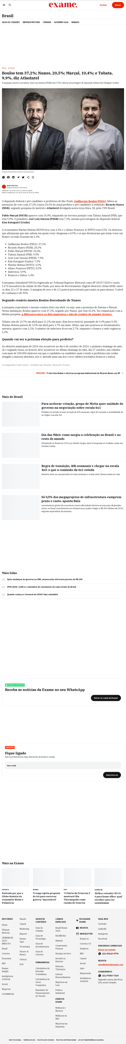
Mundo (23, 919)
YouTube (102, 924)
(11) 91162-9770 (110, 953)
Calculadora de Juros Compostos (43, 982)
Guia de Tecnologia (41, 937)
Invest (5, 984)
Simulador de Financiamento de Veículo (43, 993)
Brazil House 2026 (61, 929)
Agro (82, 968)
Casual (23, 924)
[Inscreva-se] (112, 775)
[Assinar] (103, 5)
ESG (4, 963)
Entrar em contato (107, 949)
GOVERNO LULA (61, 22)
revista (84, 928)
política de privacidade (66, 1040)
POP (22, 964)
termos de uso (29, 1040)
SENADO (75, 22)
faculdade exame (84, 920)
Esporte (23, 934)
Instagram (103, 934)
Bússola (59, 940)
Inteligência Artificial (7, 977)
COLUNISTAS (8, 994)
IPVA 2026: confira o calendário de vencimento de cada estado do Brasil (41, 587)
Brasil (7, 15)
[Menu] (4, 5)
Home (4, 68)
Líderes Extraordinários (62, 975)
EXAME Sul (60, 936)
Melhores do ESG (61, 1017)
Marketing (24, 929)
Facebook (102, 938)
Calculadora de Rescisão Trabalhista (43, 971)
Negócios (6, 989)
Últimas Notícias (6, 931)
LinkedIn (102, 929)
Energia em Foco (63, 953)
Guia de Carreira (39, 953)
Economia (6, 958)
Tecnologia (25, 946)
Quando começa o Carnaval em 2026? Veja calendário (32, 594)
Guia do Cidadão (11, 22)
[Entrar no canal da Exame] (106, 698)
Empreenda (85, 973)
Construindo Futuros (61, 947)
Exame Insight (5, 970)
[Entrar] (118, 5)
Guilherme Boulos (41, 365)
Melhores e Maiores (60, 1009)
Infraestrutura (31, 22)
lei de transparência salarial (91, 1040)
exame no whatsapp (15, 685)
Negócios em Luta (61, 983)
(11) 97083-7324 (110, 975)
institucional (15, 1040)
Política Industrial (60, 991)
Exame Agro (23, 940)
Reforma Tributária (60, 968)
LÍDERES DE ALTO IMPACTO (7, 940)
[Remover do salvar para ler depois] (33, 177)
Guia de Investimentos (42, 945)
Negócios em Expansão (61, 1025)
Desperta (10, 747)
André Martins (12, 186)
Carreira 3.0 (85, 943)
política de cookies (45, 1040)
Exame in (84, 938)
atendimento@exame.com (110, 964)
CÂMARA (47, 22)
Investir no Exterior (60, 960)
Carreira (6, 953)
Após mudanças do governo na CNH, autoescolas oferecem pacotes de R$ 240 (44, 579)
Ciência (23, 959)
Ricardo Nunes (61, 365)
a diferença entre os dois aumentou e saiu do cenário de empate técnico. (67, 314)
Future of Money (24, 953)
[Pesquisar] (10, 5)
